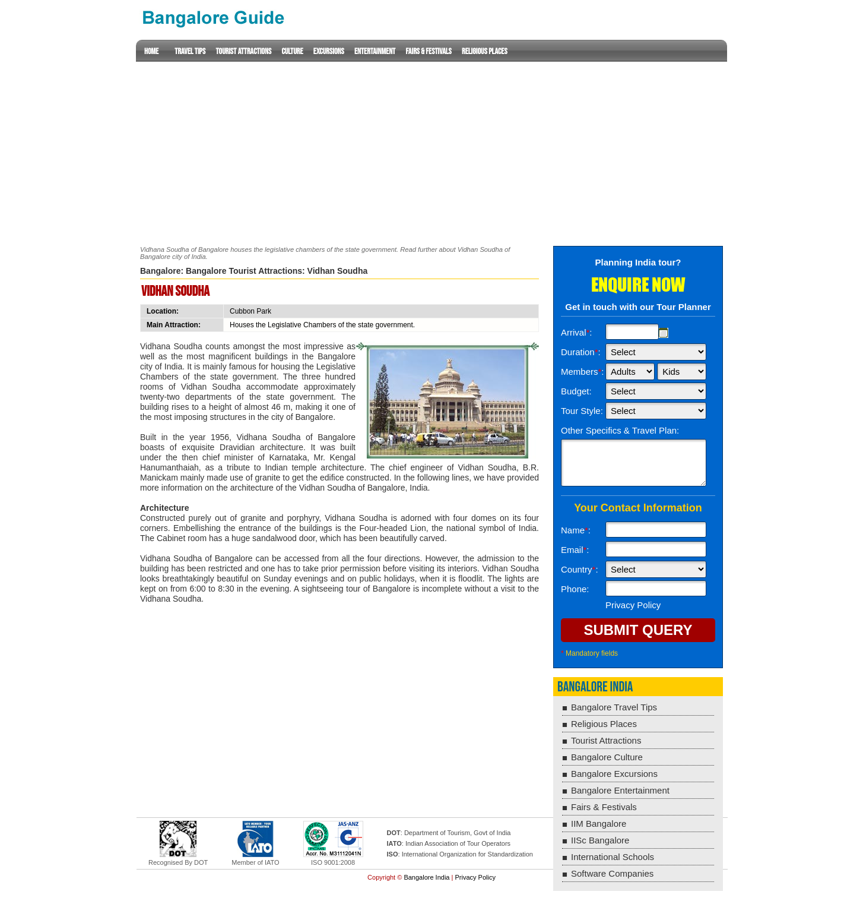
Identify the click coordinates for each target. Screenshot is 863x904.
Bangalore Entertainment (620, 790)
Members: (582, 371)
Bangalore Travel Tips (614, 707)
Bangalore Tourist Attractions (244, 271)
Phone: (575, 589)
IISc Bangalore (600, 840)
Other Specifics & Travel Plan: (620, 430)
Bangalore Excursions (614, 774)
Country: (579, 569)
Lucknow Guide (213, 18)
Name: (576, 530)
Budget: (576, 391)
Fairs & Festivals (428, 51)
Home (151, 51)
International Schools (612, 857)
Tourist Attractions (244, 51)
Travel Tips (189, 51)
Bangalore (160, 271)
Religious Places (484, 51)
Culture (292, 51)
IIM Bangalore (598, 823)
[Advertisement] (431, 145)
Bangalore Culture (607, 757)
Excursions (328, 51)
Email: (575, 550)
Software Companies (612, 873)
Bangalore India (595, 687)
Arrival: (576, 332)
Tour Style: (582, 411)
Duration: (581, 352)
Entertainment (374, 51)
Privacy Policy (475, 877)
